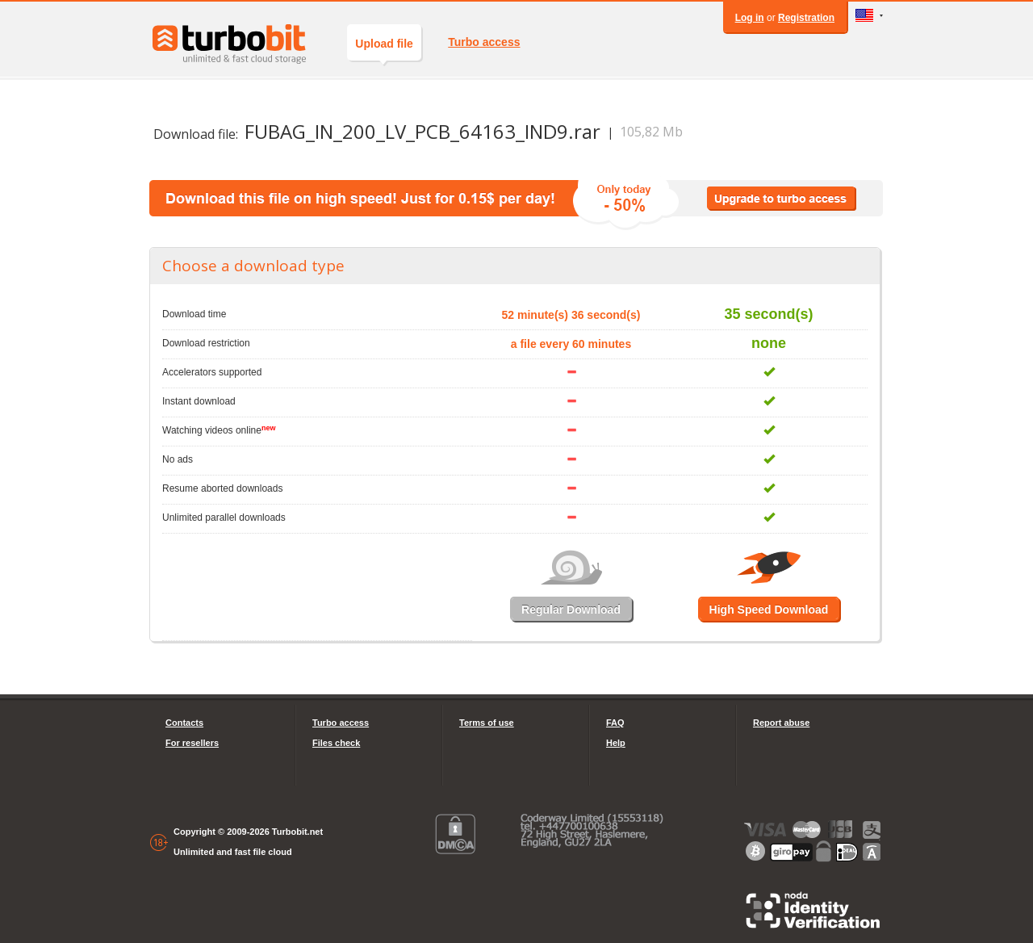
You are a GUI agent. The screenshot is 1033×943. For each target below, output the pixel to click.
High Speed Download (769, 609)
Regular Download (571, 609)
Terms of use (486, 722)
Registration (806, 17)
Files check (336, 743)
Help (615, 743)
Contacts (184, 722)
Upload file (384, 49)
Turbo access (484, 42)
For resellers (192, 743)
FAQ (615, 722)
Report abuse (781, 722)
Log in (749, 17)
